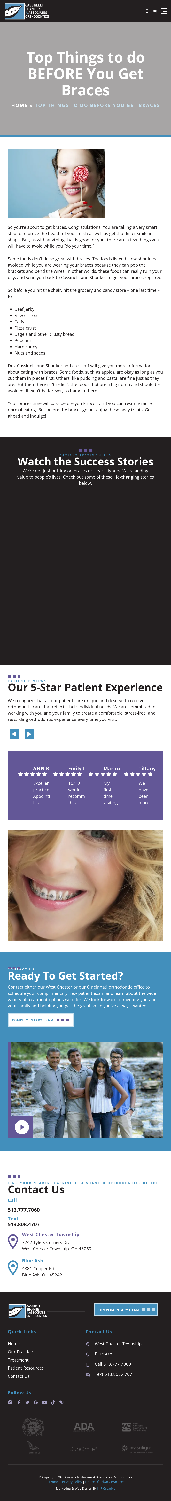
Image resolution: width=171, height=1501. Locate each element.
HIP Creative (106, 1489)
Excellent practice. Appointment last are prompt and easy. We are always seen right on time (41, 793)
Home (19, 105)
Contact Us (19, 1377)
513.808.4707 (27, 1224)
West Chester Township (51, 1234)
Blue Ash (32, 1261)
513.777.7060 (27, 1209)
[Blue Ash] (13, 1268)
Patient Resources (26, 1368)
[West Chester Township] (13, 1241)
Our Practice (20, 1352)
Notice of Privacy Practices (104, 1482)
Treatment (18, 1360)
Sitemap (53, 1482)
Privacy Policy (72, 1482)
